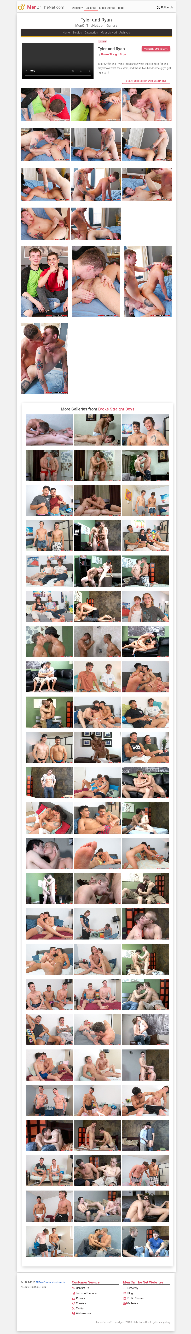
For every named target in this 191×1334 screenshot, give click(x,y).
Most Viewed (109, 32)
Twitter (78, 1308)
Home (66, 32)
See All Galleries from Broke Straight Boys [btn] (146, 81)
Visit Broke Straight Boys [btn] (156, 49)
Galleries (91, 7)
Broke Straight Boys (112, 54)
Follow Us (164, 7)
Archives (124, 32)
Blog (121, 7)
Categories (91, 32)
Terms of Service (84, 1293)
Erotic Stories (107, 7)
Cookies (79, 1303)
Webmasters (81, 1313)
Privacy (78, 1298)
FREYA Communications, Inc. (51, 1282)
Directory (77, 7)
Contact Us (80, 1288)
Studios (77, 32)
